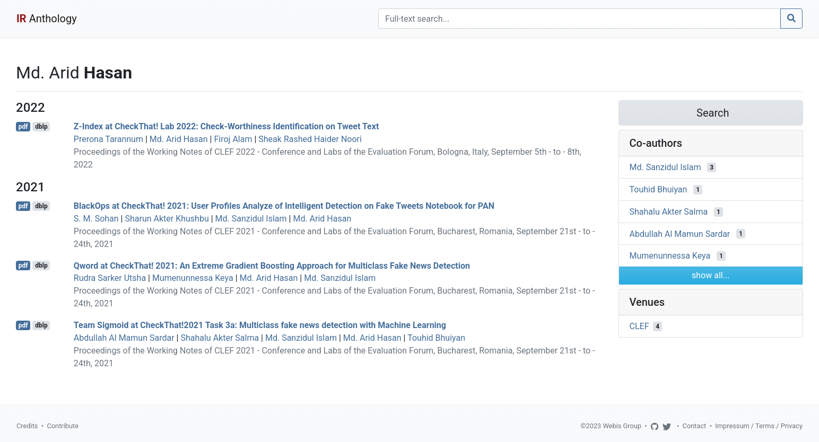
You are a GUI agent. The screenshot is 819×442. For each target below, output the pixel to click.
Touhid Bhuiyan (436, 338)
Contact (695, 426)
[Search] (579, 18)
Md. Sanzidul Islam (251, 219)
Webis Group (622, 426)
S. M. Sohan (96, 219)
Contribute (63, 426)
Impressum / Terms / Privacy (759, 426)
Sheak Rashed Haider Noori (310, 139)
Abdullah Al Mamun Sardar (124, 338)
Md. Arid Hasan (179, 139)
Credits (27, 426)
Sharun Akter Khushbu (166, 219)
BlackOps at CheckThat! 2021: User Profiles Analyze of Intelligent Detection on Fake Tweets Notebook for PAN (284, 206)
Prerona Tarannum (108, 139)
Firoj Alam (233, 139)
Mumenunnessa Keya (192, 278)
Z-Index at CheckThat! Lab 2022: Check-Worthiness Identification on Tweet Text (226, 126)
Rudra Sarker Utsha (110, 278)
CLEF (639, 326)
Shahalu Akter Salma (219, 338)
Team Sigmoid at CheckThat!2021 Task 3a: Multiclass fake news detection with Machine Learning (260, 325)
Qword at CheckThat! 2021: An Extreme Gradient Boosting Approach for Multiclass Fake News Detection (272, 265)
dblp (41, 126)
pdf (23, 126)
